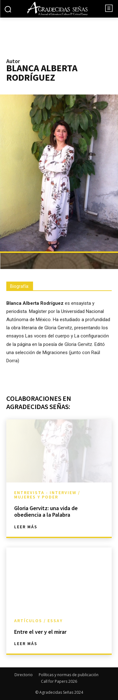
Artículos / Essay (38, 620)
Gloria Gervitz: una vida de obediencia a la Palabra (46, 511)
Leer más (25, 527)
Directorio (23, 674)
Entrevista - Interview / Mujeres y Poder (47, 494)
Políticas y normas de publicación (68, 674)
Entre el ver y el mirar (40, 631)
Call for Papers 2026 (59, 681)
